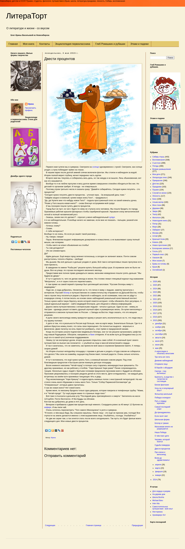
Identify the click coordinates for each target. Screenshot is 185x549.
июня (157, 345)
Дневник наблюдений (164, 361)
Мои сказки (157, 261)
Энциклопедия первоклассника (72, 44)
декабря (159, 324)
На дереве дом (158, 494)
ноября (158, 327)
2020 (155, 303)
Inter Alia (156, 503)
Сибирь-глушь (158, 157)
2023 (155, 292)
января (158, 475)
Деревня (156, 208)
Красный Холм (158, 239)
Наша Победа (160, 432)
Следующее (50, 525)
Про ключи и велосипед (160, 453)
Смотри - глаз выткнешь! (160, 372)
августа (158, 338)
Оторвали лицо (161, 364)
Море (154, 227)
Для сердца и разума (161, 491)
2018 (155, 310)
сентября (159, 334)
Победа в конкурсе (162, 398)
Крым (154, 267)
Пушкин (155, 190)
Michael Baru (157, 500)
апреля (158, 465)
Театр (154, 214)
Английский (157, 270)
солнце (95, 167)
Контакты (44, 44)
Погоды (155, 166)
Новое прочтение (159, 245)
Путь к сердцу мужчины (160, 402)
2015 (155, 320)
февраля (159, 472)
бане (92, 334)
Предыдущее (137, 525)
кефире (47, 407)
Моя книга (28, 44)
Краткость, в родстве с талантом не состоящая (164, 379)
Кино (154, 199)
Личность (156, 196)
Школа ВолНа (158, 497)
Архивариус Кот (159, 515)
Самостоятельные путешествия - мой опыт (162, 508)
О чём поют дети (162, 436)
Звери (155, 211)
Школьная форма (162, 420)
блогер (66, 293)
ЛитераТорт (26, 16)
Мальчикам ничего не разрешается (164, 428)
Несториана (157, 512)
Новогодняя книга (159, 221)
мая (157, 348)
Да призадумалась (162, 412)
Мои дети (156, 174)
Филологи (156, 218)
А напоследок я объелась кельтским (164, 352)
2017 (155, 313)
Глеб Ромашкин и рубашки (110, 44)
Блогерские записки (160, 248)
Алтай (155, 236)
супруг (112, 217)
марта (158, 468)
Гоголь (155, 251)
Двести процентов (162, 449)
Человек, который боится (162, 440)
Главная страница (93, 525)
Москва (155, 233)
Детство (155, 184)
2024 (155, 289)
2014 (155, 480)
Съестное (156, 163)
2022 (155, 296)
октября (158, 330)
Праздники (156, 187)
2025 (155, 285)
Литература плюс (159, 177)
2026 (155, 281)
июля (157, 341)
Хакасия (155, 258)
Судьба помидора (162, 445)
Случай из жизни (159, 193)
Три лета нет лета (162, 357)
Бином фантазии (162, 385)
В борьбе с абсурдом (164, 368)
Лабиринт (156, 230)
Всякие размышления (161, 169)
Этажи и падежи (139, 44)
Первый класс (158, 254)
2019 (155, 306)
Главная (13, 44)
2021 (155, 299)
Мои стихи (156, 205)
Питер (155, 224)
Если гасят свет (161, 416)
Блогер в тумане (162, 423)
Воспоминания (158, 160)
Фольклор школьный (163, 394)
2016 (155, 317)
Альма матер (157, 202)
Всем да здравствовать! (162, 459)
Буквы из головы (159, 264)
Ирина (31, 104)
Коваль (155, 242)
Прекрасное (157, 180)
